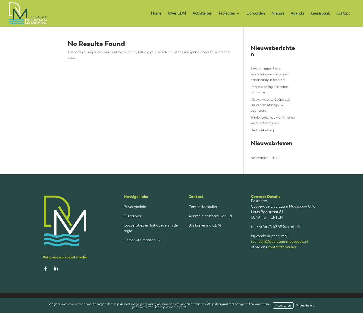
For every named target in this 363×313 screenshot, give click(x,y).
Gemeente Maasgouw (142, 240)
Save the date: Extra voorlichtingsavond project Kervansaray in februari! (269, 74)
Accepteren (283, 305)
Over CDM (177, 13)
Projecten (227, 13)
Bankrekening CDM (204, 225)
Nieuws (278, 13)
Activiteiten (202, 13)
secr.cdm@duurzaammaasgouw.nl (279, 241)
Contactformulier (202, 207)
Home (156, 13)
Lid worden (255, 13)
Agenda (297, 13)
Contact (343, 13)
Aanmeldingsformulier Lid (210, 216)
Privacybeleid (135, 207)
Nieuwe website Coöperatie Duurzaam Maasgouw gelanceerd (270, 105)
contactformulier (282, 247)
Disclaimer (132, 216)
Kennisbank (320, 13)
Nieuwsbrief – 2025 (264, 158)
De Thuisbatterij (262, 130)
